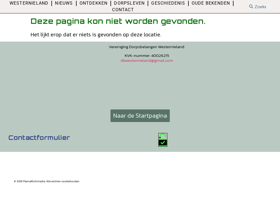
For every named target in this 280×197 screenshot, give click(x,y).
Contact (123, 9)
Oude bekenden (211, 3)
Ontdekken (94, 3)
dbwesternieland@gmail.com (147, 60)
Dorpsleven (129, 3)
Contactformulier (39, 137)
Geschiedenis (168, 3)
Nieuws (64, 3)
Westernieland (29, 3)
